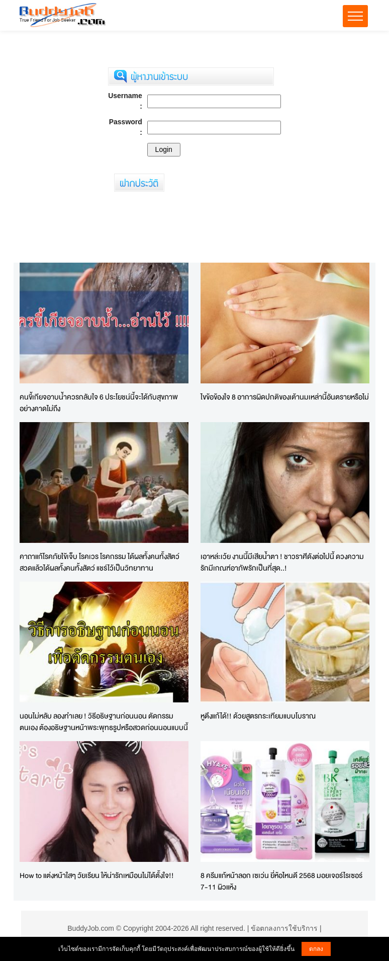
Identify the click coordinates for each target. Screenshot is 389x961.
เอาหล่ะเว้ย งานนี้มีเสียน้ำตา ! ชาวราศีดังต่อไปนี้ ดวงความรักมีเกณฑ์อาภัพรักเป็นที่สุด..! (282, 562)
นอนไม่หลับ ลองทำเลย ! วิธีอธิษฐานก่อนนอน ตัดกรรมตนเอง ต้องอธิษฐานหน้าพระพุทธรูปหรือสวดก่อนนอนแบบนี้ (104, 721)
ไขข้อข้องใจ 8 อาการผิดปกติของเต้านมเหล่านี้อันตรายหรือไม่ (285, 397)
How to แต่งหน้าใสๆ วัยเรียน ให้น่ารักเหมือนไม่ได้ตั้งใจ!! (97, 875)
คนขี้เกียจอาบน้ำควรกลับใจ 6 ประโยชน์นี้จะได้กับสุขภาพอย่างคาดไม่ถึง (99, 402)
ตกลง (316, 948)
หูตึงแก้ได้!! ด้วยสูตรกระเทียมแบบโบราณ (258, 716)
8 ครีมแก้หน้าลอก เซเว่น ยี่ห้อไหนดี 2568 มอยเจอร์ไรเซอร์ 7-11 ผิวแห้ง (281, 881)
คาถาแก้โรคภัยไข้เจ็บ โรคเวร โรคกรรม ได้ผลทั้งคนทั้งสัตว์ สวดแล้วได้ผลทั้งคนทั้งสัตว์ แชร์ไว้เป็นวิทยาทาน (99, 562)
